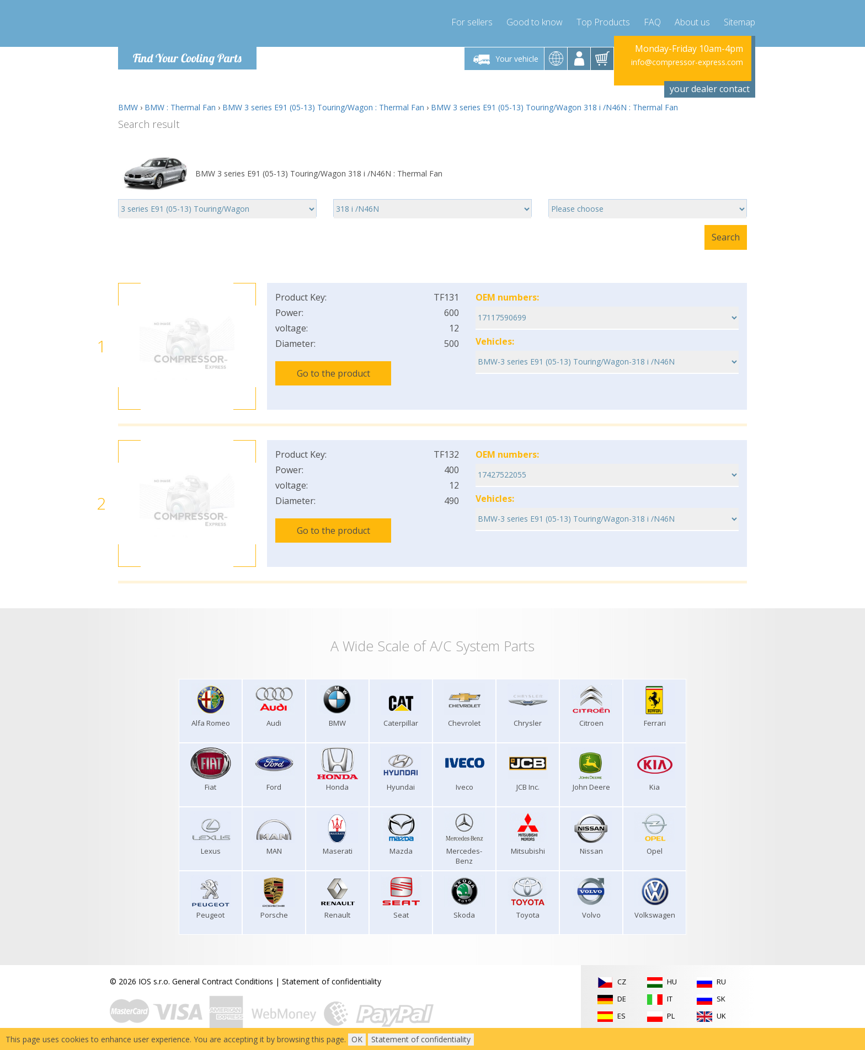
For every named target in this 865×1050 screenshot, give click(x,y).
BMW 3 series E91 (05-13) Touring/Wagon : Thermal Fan (323, 107)
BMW (128, 107)
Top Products (603, 22)
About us (692, 22)
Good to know (534, 22)
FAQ (652, 22)
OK (356, 1039)
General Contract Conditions (222, 981)
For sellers (472, 22)
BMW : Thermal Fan (180, 107)
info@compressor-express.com (687, 62)
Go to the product (333, 373)
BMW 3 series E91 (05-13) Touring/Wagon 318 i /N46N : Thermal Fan (554, 107)
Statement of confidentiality (331, 981)
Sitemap (739, 22)
